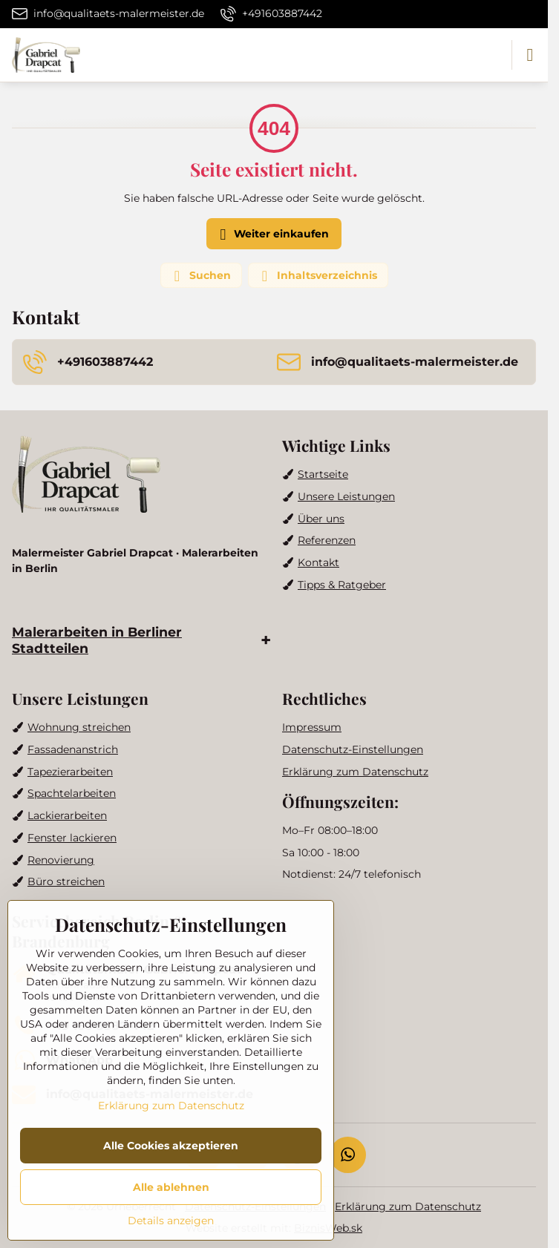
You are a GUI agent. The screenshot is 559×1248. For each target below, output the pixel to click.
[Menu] (530, 55)
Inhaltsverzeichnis (317, 276)
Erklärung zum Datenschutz (408, 1206)
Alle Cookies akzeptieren (170, 1145)
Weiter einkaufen (272, 235)
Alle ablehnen (171, 1187)
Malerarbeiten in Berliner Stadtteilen (97, 640)
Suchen (200, 276)
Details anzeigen (171, 1220)
